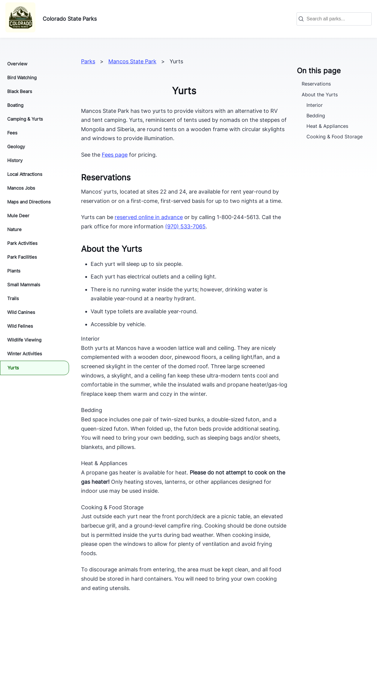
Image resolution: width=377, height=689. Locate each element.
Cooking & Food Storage (334, 137)
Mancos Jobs (21, 188)
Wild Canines (21, 312)
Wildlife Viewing (24, 340)
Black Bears (19, 91)
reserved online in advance (149, 217)
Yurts (13, 368)
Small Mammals (23, 284)
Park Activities (22, 243)
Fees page (115, 155)
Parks (88, 61)
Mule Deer (18, 215)
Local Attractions (24, 174)
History (15, 160)
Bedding (315, 116)
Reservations (316, 84)
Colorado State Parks (70, 19)
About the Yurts (320, 95)
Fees (12, 133)
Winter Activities (24, 354)
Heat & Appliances (327, 126)
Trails (13, 298)
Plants (13, 271)
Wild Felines (20, 326)
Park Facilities (22, 257)
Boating (15, 105)
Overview (17, 64)
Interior (314, 105)
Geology (16, 146)
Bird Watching (22, 77)
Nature (14, 229)
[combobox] (337, 19)
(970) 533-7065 (185, 226)
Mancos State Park (132, 61)
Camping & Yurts (25, 119)
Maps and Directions (29, 202)
